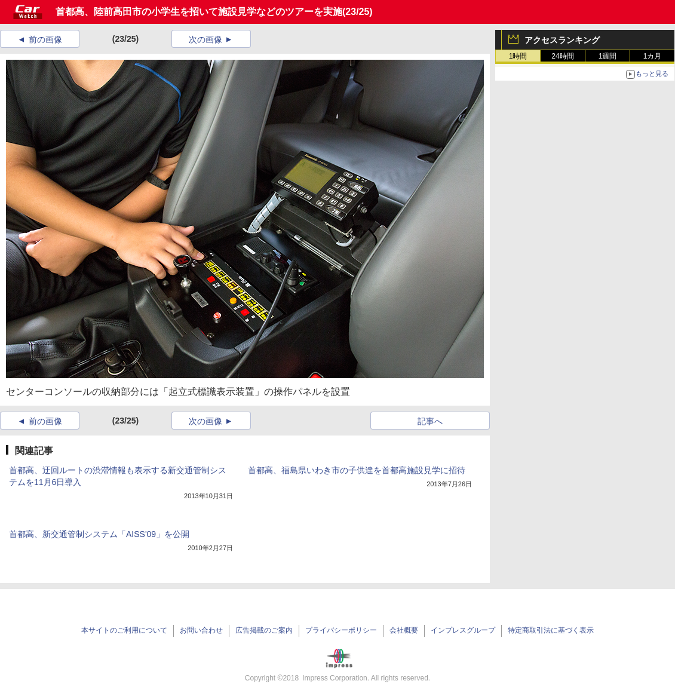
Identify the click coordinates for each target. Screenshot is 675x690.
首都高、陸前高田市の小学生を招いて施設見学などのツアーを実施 (199, 12)
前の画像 (45, 39)
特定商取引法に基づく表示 (551, 630)
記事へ (430, 421)
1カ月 (652, 56)
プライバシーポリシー (341, 630)
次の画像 (205, 39)
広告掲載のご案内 (264, 630)
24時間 (562, 56)
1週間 (608, 56)
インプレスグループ (463, 630)
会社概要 (403, 630)
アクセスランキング (562, 40)
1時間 (518, 56)
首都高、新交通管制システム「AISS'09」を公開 (99, 534)
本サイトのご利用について (124, 630)
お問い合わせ (201, 630)
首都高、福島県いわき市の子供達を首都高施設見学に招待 (356, 470)
